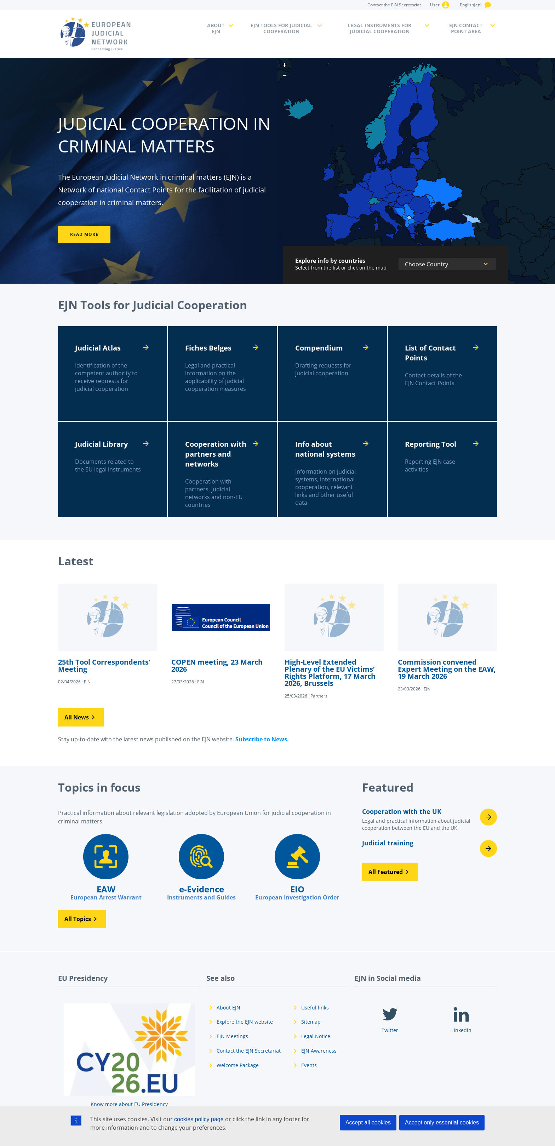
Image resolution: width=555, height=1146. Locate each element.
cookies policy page (199, 1119)
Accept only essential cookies (442, 1122)
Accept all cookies (368, 1122)
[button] (81, 717)
